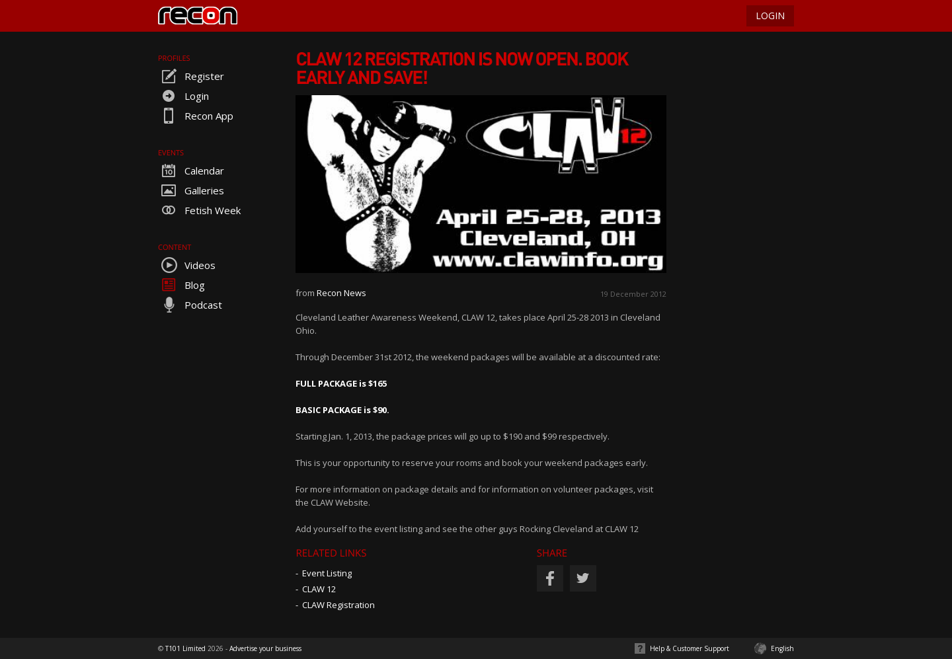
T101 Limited (185, 648)
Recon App (195, 116)
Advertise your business (265, 648)
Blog (181, 285)
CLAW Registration (338, 605)
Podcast (190, 305)
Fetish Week (199, 210)
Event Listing (327, 573)
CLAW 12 (319, 589)
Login (183, 96)
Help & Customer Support (689, 648)
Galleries (191, 190)
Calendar (191, 170)
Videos (187, 265)
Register (191, 76)
